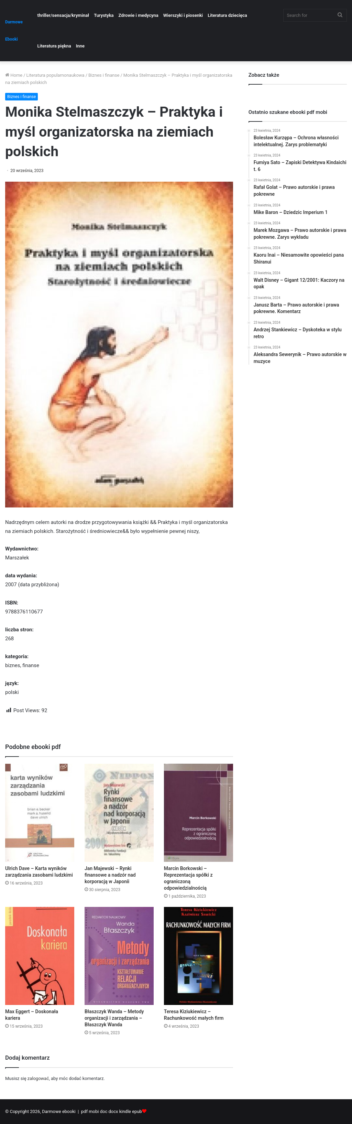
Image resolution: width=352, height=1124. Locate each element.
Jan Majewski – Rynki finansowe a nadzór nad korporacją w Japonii (110, 875)
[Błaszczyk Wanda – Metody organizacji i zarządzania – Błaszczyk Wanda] (119, 956)
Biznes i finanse (103, 75)
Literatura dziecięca (227, 15)
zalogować (38, 1078)
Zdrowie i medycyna (138, 15)
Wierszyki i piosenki (183, 15)
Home (13, 75)
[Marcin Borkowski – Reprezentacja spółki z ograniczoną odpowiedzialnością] (198, 813)
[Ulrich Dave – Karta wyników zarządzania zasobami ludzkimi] (39, 813)
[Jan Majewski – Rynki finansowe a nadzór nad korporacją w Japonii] (119, 813)
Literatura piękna (54, 46)
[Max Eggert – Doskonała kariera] (39, 956)
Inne (80, 46)
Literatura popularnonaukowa (55, 75)
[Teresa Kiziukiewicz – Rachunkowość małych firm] (198, 956)
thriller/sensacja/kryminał (63, 15)
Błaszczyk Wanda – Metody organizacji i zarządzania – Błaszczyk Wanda (114, 1018)
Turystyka (103, 15)
